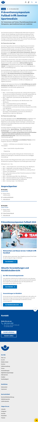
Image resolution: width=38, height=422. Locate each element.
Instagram (3, 411)
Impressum (4, 389)
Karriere (3, 364)
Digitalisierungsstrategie (7, 373)
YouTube (3, 413)
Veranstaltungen (5, 370)
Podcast (3, 418)
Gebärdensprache (5, 399)
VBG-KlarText (4, 375)
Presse (2, 368)
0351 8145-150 (6, 215)
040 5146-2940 (8, 323)
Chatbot (3, 377)
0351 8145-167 (6, 199)
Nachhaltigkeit (4, 379)
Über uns (3, 357)
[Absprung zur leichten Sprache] (26, 2)
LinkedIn (3, 409)
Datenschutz (4, 387)
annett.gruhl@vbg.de (8, 197)
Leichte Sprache (5, 401)
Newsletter (4, 415)
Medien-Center (4, 362)
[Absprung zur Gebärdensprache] (28, 2)
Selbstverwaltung (5, 366)
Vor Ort (3, 360)
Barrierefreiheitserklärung (7, 397)
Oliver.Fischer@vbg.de (8, 213)
